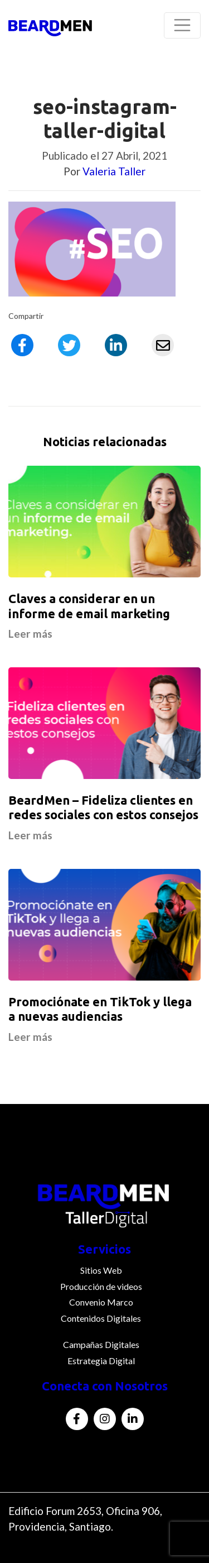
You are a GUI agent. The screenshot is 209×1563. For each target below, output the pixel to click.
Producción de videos (101, 1286)
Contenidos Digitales (101, 1318)
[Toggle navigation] (182, 25)
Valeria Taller (113, 171)
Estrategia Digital (101, 1360)
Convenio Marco (101, 1302)
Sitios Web (101, 1270)
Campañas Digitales (101, 1344)
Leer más (30, 633)
